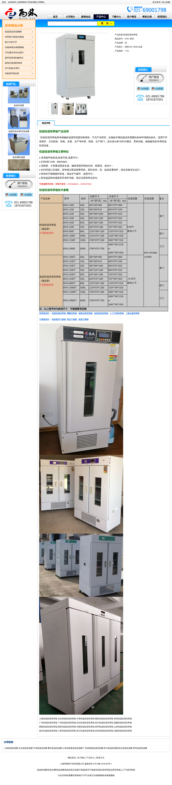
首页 (55, 16)
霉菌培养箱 (74, 775)
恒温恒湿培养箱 (103, 770)
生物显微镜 (99, 775)
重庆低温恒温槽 (55, 748)
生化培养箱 (63, 775)
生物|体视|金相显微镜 (14, 47)
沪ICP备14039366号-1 (102, 764)
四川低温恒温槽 (111, 748)
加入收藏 (166, 2)
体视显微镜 (109, 775)
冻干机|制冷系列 (12, 68)
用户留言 (131, 16)
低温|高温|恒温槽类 (13, 31)
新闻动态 (86, 16)
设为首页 (157, 2)
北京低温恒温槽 (25, 748)
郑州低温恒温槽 (140, 748)
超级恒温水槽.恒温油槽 (19, 134)
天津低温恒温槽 (40, 748)
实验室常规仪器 (12, 73)
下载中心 (116, 16)
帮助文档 (147, 16)
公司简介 (70, 16)
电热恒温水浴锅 (71, 770)
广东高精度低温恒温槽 (93, 748)
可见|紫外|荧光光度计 (14, 52)
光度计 (91, 775)
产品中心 (101, 16)
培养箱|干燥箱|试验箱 (14, 37)
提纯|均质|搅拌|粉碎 (13, 63)
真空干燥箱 (90, 770)
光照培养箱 (115, 770)
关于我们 (81, 758)
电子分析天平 (11, 42)
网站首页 (72, 758)
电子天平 (83, 775)
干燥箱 (82, 770)
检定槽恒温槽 (19, 159)
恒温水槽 (52, 770)
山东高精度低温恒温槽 (72, 748)
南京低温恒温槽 (125, 748)
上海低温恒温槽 (11, 748)
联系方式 (100, 758)
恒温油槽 (60, 770)
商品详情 (46, 123)
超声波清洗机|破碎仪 (14, 58)
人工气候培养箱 (128, 770)
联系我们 (162, 16)
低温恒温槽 (19, 108)
